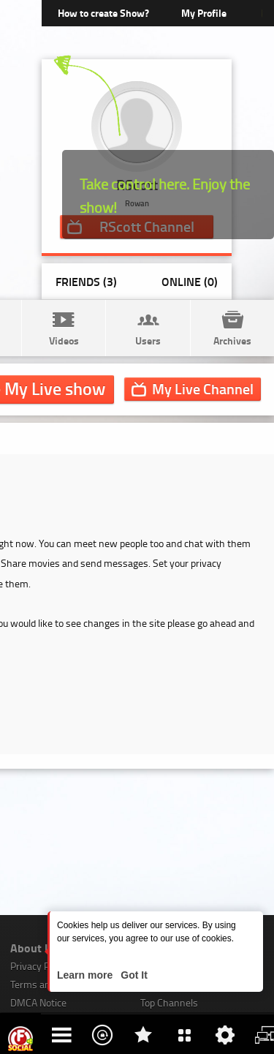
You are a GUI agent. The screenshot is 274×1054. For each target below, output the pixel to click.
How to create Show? (103, 12)
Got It (132, 975)
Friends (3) (86, 281)
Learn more (86, 975)
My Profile (204, 12)
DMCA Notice (38, 1002)
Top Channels (169, 1002)
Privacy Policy (39, 966)
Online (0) (189, 281)
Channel (203, 388)
